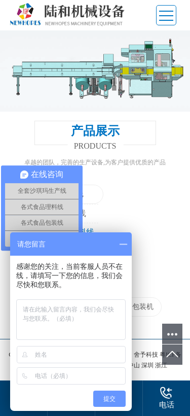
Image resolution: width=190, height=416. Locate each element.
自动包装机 (136, 306)
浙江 (161, 365)
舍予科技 (146, 354)
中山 (134, 365)
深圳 (148, 365)
